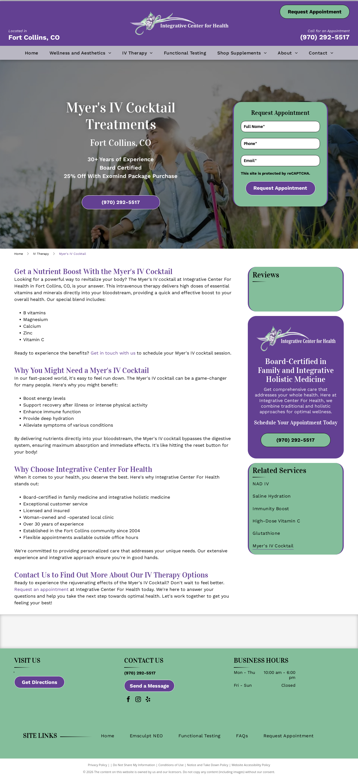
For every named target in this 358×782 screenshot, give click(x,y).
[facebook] (128, 704)
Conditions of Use (171, 769)
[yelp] (148, 704)
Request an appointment (41, 589)
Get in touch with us (113, 353)
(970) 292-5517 (325, 37)
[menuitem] (31, 53)
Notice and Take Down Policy (208, 769)
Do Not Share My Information (134, 769)
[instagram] (138, 704)
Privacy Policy (97, 769)
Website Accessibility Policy (251, 769)
